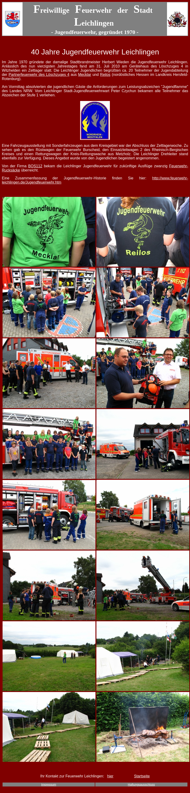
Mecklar (84, 75)
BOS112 (35, 166)
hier (110, 776)
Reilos (105, 75)
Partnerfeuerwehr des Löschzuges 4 (39, 75)
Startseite (142, 776)
